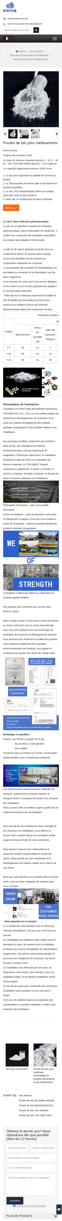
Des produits (36, 51)
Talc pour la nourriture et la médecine (29, 55)
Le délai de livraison (14, 160)
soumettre (15, 1200)
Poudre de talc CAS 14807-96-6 (35, 1115)
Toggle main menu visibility (55, 37)
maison (20, 51)
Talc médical (25, 1095)
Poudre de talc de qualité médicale (36, 1100)
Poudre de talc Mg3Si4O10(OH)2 (36, 1105)
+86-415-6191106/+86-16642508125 (24, 24)
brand (6, 150)
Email (11, 207)
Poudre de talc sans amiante (33, 1110)
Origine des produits (14, 155)
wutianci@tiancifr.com (17, 18)
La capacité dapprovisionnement (21, 168)
